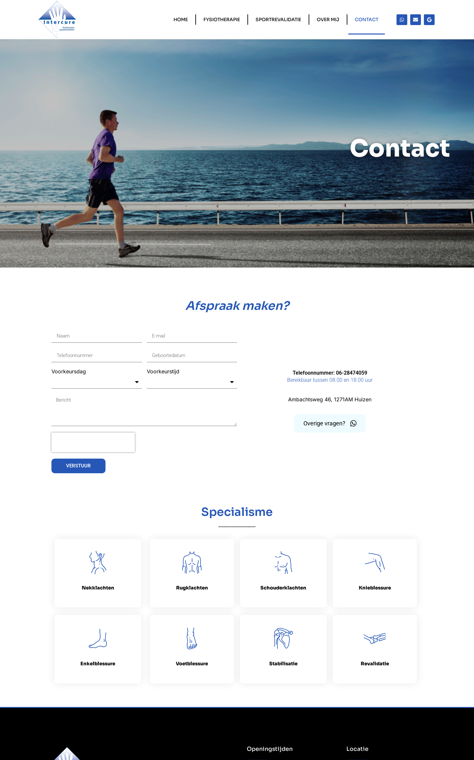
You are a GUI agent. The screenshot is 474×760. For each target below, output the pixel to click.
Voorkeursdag (68, 372)
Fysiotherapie (221, 19)
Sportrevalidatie (278, 19)
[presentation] (93, 442)
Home (181, 19)
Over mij (328, 19)
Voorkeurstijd (163, 372)
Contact (366, 19)
